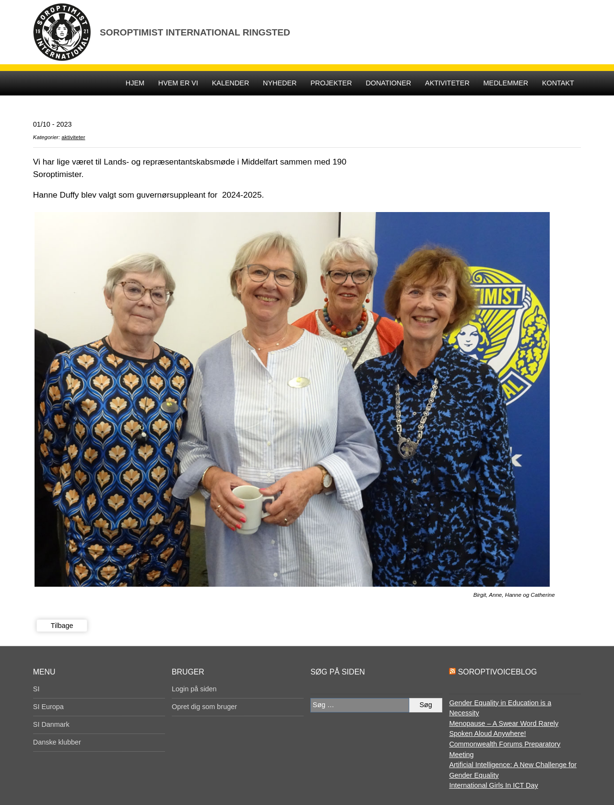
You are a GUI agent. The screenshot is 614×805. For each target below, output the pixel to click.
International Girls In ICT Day (493, 785)
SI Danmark (51, 724)
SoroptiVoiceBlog (497, 672)
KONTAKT (558, 83)
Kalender (230, 83)
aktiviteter (73, 137)
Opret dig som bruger (204, 706)
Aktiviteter (447, 83)
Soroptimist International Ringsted (195, 32)
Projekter (331, 83)
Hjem (135, 83)
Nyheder (279, 83)
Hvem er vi (178, 83)
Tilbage (62, 625)
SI (36, 689)
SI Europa (48, 706)
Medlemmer (506, 83)
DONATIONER (388, 83)
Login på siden (194, 689)
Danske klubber (57, 742)
